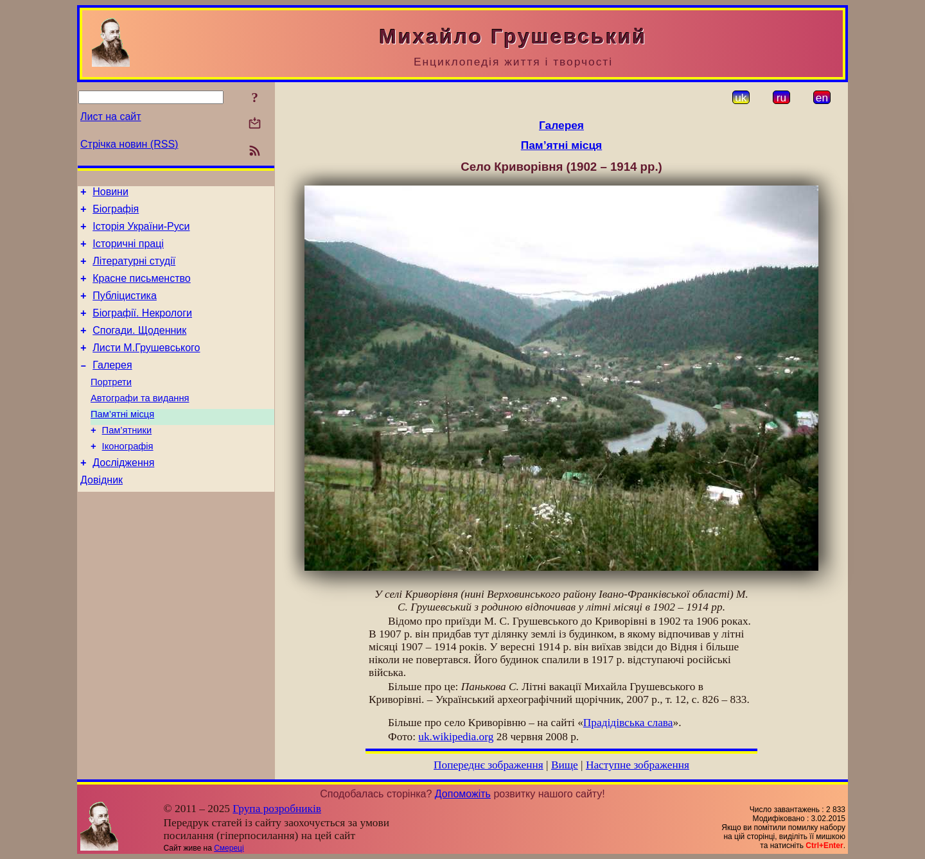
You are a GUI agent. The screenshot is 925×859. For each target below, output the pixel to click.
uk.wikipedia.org (455, 737)
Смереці (228, 848)
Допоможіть (463, 793)
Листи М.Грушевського (146, 366)
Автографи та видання (140, 423)
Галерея (112, 386)
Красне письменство (141, 289)
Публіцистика (124, 309)
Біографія (115, 212)
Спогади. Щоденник (139, 347)
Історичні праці (128, 251)
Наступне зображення (637, 765)
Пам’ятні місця (122, 441)
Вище (564, 765)
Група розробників (277, 809)
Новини (110, 193)
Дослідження (123, 495)
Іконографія (128, 477)
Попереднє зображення (488, 765)
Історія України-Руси (140, 232)
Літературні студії (133, 270)
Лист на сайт (110, 116)
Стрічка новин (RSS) (129, 144)
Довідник (101, 514)
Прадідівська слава (628, 722)
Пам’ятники (127, 459)
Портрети (111, 405)
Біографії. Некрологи (142, 328)
